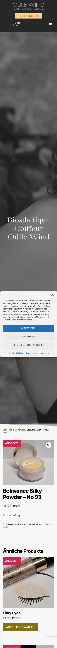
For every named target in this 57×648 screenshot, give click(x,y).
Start (5, 430)
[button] (52, 294)
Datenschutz (31, 353)
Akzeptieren (29, 328)
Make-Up (13, 430)
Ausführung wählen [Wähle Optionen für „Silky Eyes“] (20, 627)
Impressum (45, 353)
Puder (22, 430)
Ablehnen (28, 336)
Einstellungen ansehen (28, 345)
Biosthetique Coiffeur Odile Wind (28, 229)
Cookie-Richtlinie (16, 353)
